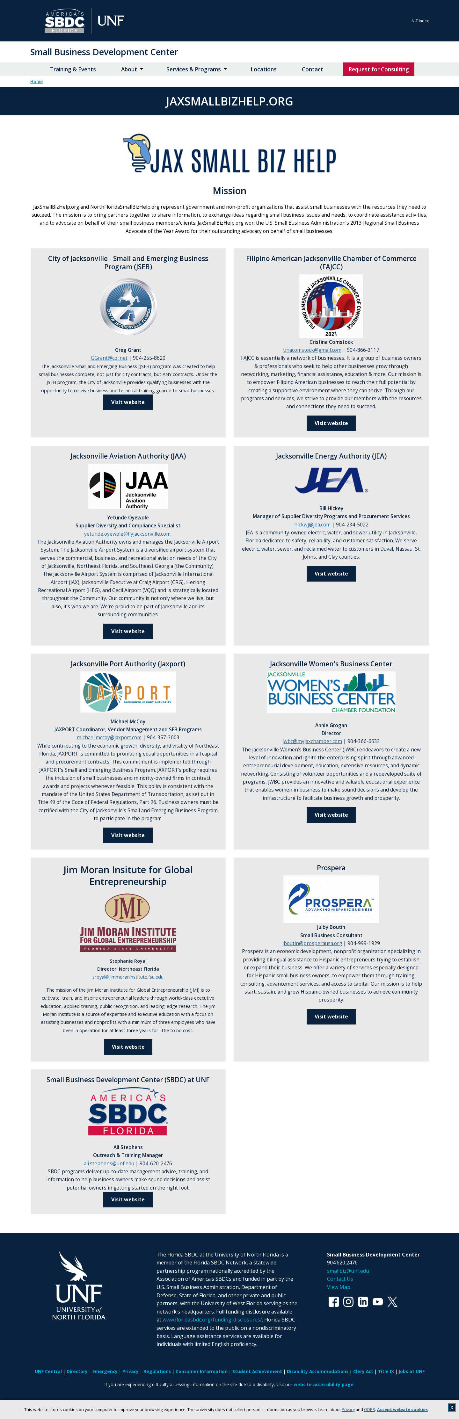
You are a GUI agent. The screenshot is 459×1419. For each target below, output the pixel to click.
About (129, 69)
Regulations (157, 1371)
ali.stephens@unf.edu (109, 1163)
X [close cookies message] (451, 1407)
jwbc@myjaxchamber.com (312, 741)
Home (36, 81)
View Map (338, 1287)
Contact (312, 69)
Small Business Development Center (104, 52)
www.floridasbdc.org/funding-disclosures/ (212, 1319)
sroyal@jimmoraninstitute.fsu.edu (128, 977)
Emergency (105, 1371)
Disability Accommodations (317, 1371)
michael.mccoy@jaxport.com (109, 737)
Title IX (386, 1371)
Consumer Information (202, 1371)
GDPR (369, 1409)
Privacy (348, 1409)
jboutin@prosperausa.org (312, 943)
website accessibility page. (324, 1384)
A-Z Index (420, 21)
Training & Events (73, 69)
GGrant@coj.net (109, 358)
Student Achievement (257, 1371)
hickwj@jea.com (312, 524)
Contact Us (340, 1278)
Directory (77, 1371)
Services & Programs (193, 69)
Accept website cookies (402, 1409)
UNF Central (48, 1371)
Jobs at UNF (412, 1371)
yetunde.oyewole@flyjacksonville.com (127, 534)
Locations (264, 69)
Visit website (128, 631)
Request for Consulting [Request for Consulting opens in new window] (378, 69)
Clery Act (363, 1371)
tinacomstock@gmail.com (312, 350)
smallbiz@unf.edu (348, 1270)
